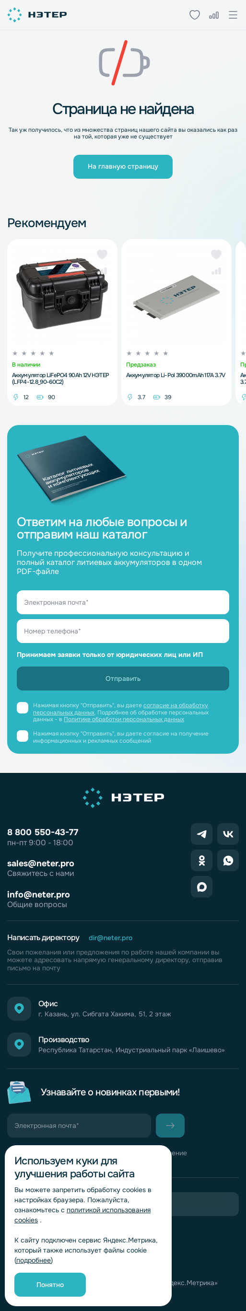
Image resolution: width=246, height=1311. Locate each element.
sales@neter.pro (40, 863)
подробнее (33, 1260)
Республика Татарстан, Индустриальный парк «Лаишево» (131, 1050)
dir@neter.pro (110, 938)
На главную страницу (123, 166)
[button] (102, 254)
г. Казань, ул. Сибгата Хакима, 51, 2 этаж (104, 1014)
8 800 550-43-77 (42, 832)
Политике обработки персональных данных (124, 719)
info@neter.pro (38, 894)
